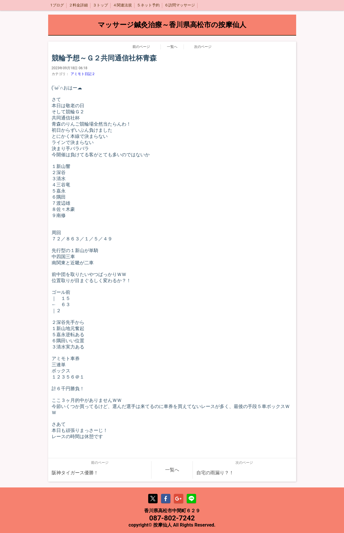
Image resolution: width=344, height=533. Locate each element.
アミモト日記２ (83, 74)
